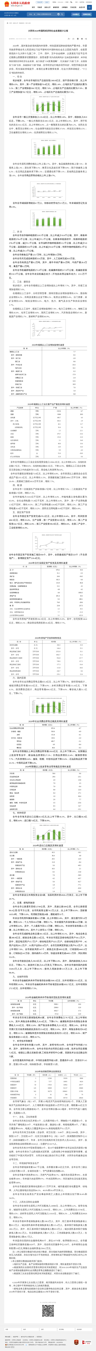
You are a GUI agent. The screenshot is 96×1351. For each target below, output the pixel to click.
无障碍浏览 (87, 14)
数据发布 (21, 23)
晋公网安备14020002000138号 (14, 1344)
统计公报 (28, 23)
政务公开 (47, 7)
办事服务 (65, 7)
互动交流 (73, 7)
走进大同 (82, 7)
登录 (76, 2)
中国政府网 (39, 2)
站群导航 (82, 2)
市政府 (39, 7)
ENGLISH (60, 2)
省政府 (47, 2)
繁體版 (54, 2)
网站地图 (7, 1336)
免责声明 (15, 1336)
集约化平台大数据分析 (27, 1336)
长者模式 (76, 14)
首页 (33, 7)
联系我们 (39, 1336)
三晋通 (66, 2)
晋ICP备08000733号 (41, 1342)
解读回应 (56, 7)
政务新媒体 (89, 2)
